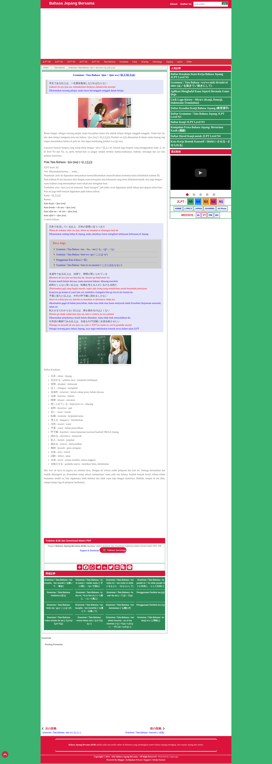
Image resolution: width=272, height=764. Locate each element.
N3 (206, 201)
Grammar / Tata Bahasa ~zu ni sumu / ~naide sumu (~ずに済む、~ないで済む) (89, 583)
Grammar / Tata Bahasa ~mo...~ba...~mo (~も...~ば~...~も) (85, 249)
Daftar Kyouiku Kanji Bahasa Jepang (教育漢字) (200, 108)
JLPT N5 (47, 62)
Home (45, 68)
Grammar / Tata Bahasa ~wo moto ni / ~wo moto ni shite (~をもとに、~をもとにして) (120, 583)
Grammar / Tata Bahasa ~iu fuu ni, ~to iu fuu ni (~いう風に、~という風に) (89, 595)
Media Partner (159, 760)
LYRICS (188, 208)
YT (204, 215)
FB (210, 215)
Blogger (121, 760)
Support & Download (89, 550)
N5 (191, 201)
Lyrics (179, 62)
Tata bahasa (59, 68)
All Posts (222, 208)
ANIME (178, 208)
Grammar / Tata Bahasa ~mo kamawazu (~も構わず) (120, 606)
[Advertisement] (136, 33)
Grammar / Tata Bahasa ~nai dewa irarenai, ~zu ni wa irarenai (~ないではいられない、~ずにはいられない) (120, 622)
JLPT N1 (96, 62)
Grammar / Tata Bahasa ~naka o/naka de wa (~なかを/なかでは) (58, 620)
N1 (221, 201)
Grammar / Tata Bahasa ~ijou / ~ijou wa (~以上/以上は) (104, 75)
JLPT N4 (59, 62)
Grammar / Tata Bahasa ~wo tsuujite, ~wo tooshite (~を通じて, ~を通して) (89, 608)
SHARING (209, 208)
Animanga (157, 62)
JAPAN (198, 208)
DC (217, 215)
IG (198, 215)
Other (189, 62)
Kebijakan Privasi (134, 760)
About (173, 3)
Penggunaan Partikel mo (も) (151, 605)
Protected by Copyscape (168, 756)
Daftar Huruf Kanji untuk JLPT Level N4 (195, 136)
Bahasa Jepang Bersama (71, 3)
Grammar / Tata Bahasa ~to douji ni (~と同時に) (150, 619)
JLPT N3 (71, 62)
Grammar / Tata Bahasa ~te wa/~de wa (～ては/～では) (120, 594)
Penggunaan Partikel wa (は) (151, 592)
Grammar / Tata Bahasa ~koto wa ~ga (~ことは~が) (82, 254)
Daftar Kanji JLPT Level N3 (188, 122)
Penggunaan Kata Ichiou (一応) (71, 260)
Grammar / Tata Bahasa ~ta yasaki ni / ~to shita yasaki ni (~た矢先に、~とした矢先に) (150, 583)
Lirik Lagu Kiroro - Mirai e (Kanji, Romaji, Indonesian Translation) (197, 101)
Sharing (144, 62)
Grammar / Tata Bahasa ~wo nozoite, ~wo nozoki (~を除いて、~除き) (58, 583)
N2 (213, 201)
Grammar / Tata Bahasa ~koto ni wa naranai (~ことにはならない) (89, 265)
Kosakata (124, 62)
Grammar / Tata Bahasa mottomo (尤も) (58, 594)
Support (147, 760)
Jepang (169, 62)
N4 (198, 201)
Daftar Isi (186, 3)
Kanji (134, 62)
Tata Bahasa (109, 62)
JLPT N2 (83, 62)
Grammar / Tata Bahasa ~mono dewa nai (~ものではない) (89, 620)
